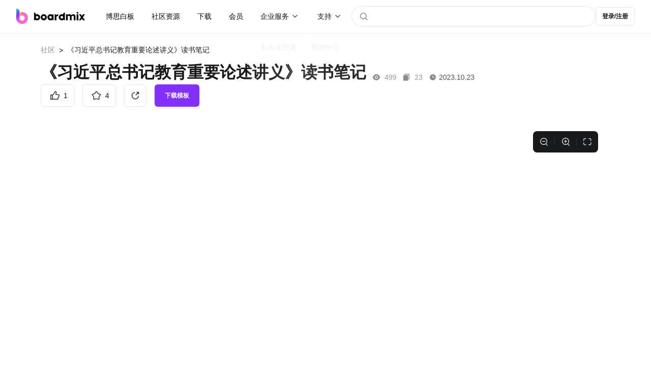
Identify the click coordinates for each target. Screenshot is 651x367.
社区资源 (166, 16)
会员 (236, 16)
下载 (204, 16)
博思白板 (120, 16)
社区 (48, 50)
